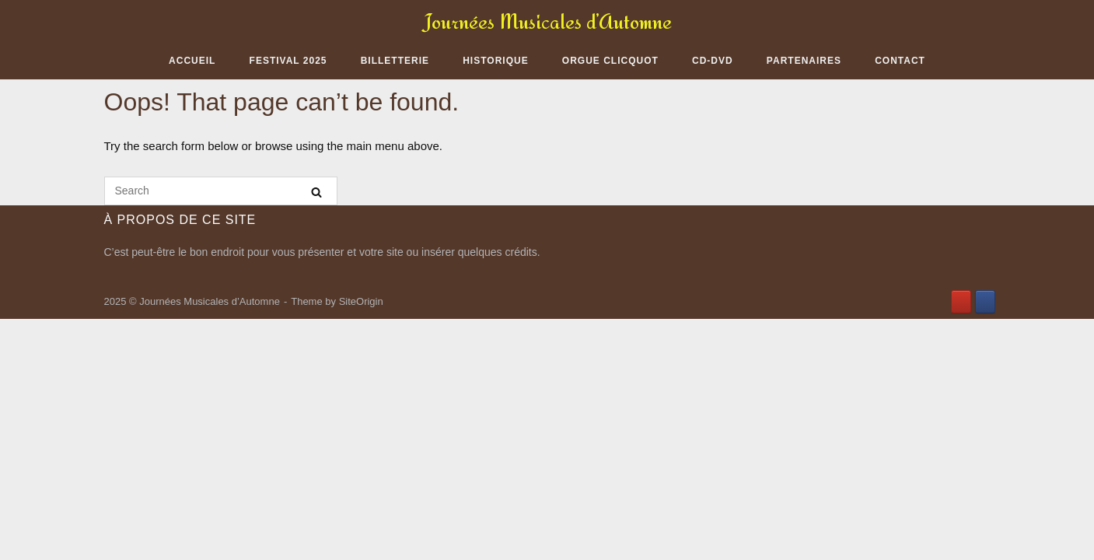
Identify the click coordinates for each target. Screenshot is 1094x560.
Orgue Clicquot (610, 60)
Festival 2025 (288, 60)
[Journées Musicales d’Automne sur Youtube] (961, 301)
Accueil (192, 60)
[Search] (316, 192)
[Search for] (220, 191)
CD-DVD (712, 60)
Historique (495, 60)
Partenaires (804, 60)
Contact (900, 60)
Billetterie (395, 60)
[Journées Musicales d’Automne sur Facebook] (985, 301)
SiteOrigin (361, 301)
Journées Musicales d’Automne (547, 21)
